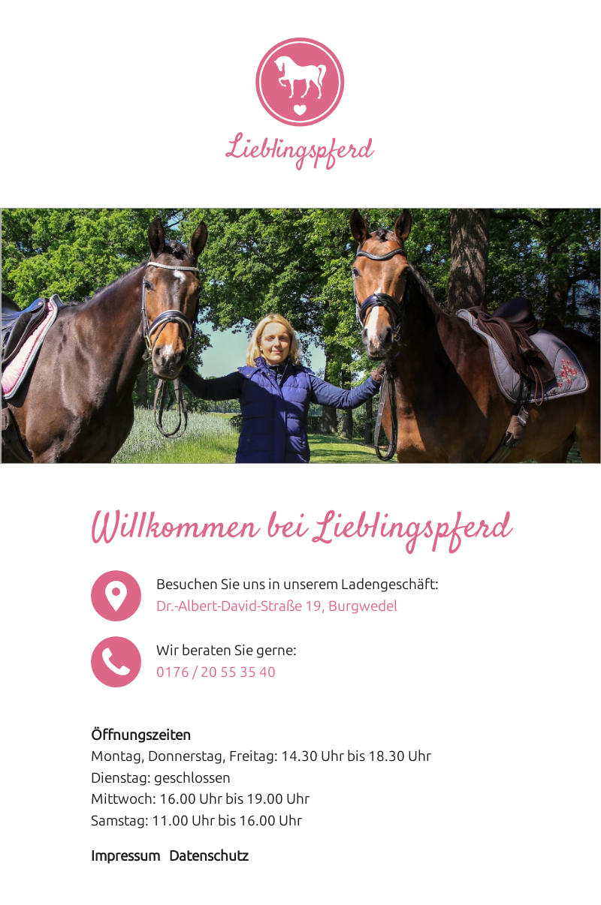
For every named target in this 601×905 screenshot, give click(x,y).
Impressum (125, 855)
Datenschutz (209, 855)
